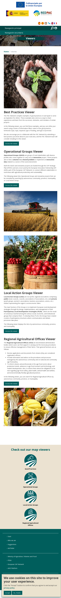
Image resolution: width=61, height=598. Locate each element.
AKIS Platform (12, 568)
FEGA (9, 560)
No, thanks (17, 593)
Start (9, 536)
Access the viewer (14, 144)
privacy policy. (9, 588)
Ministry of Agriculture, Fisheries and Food (22, 556)
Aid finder (11, 548)
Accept (7, 593)
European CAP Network (16, 564)
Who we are (12, 540)
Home (6, 51)
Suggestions (12, 544)
